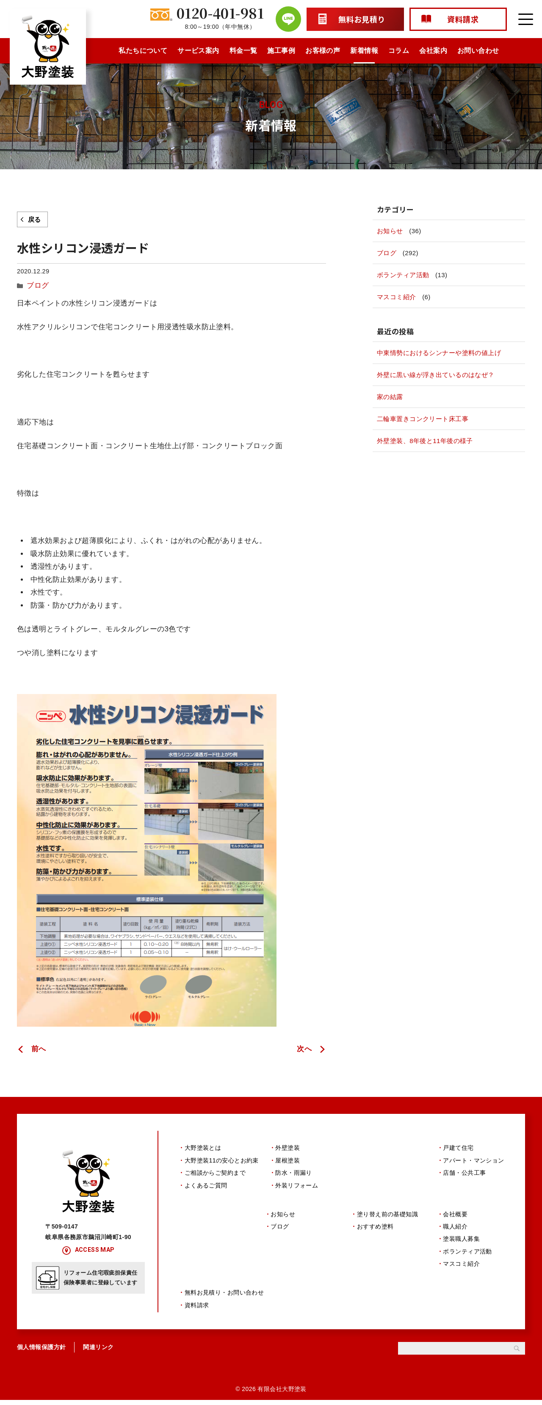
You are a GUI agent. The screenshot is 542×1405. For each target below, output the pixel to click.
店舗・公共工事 (464, 1171)
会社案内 (433, 50)
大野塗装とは (203, 1146)
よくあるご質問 (206, 1183)
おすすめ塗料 (375, 1228)
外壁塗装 (287, 1146)
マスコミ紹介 (396, 296)
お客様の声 (322, 50)
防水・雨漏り (293, 1171)
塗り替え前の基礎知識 (387, 1215)
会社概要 (455, 1215)
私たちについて (143, 50)
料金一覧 (243, 50)
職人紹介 (455, 1228)
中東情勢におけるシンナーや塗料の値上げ (439, 352)
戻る (34, 219)
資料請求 (197, 1310)
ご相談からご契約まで (215, 1171)
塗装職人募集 (461, 1240)
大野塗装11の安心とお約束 (222, 1158)
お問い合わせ (478, 50)
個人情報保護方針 (41, 1352)
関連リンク (98, 1352)
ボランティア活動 (403, 274)
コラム (398, 50)
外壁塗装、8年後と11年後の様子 (425, 440)
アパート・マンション (473, 1158)
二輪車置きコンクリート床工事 (422, 418)
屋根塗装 (287, 1158)
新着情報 (364, 50)
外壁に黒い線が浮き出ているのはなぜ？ (436, 374)
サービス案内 (198, 50)
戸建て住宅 (458, 1146)
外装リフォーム (296, 1183)
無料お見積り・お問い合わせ (224, 1298)
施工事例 (281, 50)
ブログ (36, 284)
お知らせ (390, 230)
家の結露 (390, 396)
